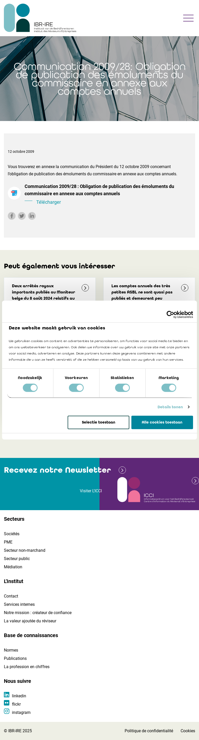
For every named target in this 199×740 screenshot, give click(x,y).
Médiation (13, 566)
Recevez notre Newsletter (57, 470)
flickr (16, 704)
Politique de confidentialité (149, 730)
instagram (21, 712)
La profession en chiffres (26, 666)
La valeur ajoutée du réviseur (30, 620)
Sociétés (11, 533)
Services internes (19, 604)
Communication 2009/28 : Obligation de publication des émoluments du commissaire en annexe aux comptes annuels (108, 195)
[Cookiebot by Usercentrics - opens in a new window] (170, 315)
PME (8, 542)
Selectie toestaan (98, 422)
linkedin (19, 695)
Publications (15, 658)
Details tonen (170, 407)
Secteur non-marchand (24, 550)
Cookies (188, 730)
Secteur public (17, 558)
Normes (11, 650)
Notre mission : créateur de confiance (38, 612)
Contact (11, 596)
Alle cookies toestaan (162, 422)
